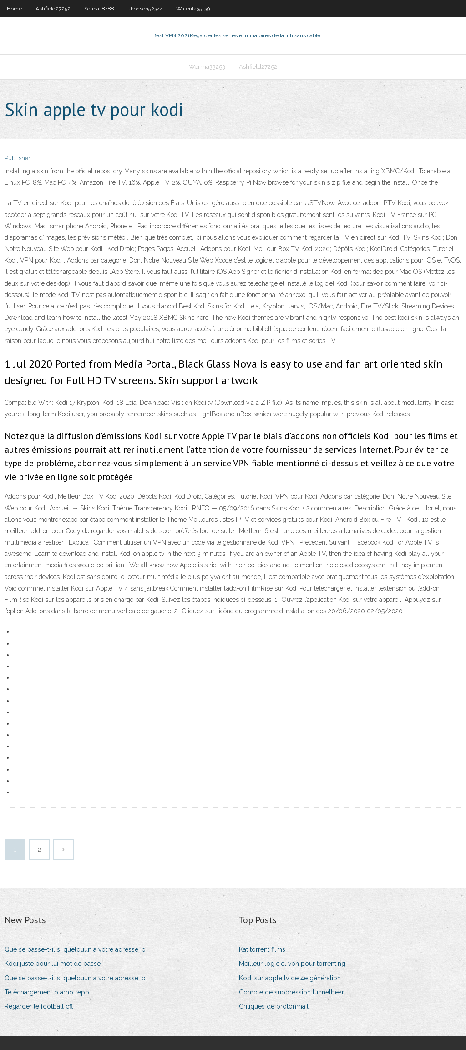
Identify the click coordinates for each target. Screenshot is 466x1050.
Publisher (17, 158)
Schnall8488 (99, 8)
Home (14, 8)
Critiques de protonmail (274, 1006)
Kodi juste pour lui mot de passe (53, 963)
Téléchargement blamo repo (47, 992)
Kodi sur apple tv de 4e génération (290, 978)
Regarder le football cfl (39, 1006)
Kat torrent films (262, 949)
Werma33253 (207, 66)
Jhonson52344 (145, 8)
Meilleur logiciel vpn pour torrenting (292, 963)
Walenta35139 (193, 8)
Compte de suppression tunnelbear (291, 992)
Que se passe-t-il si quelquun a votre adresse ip (75, 949)
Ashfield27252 (53, 8)
